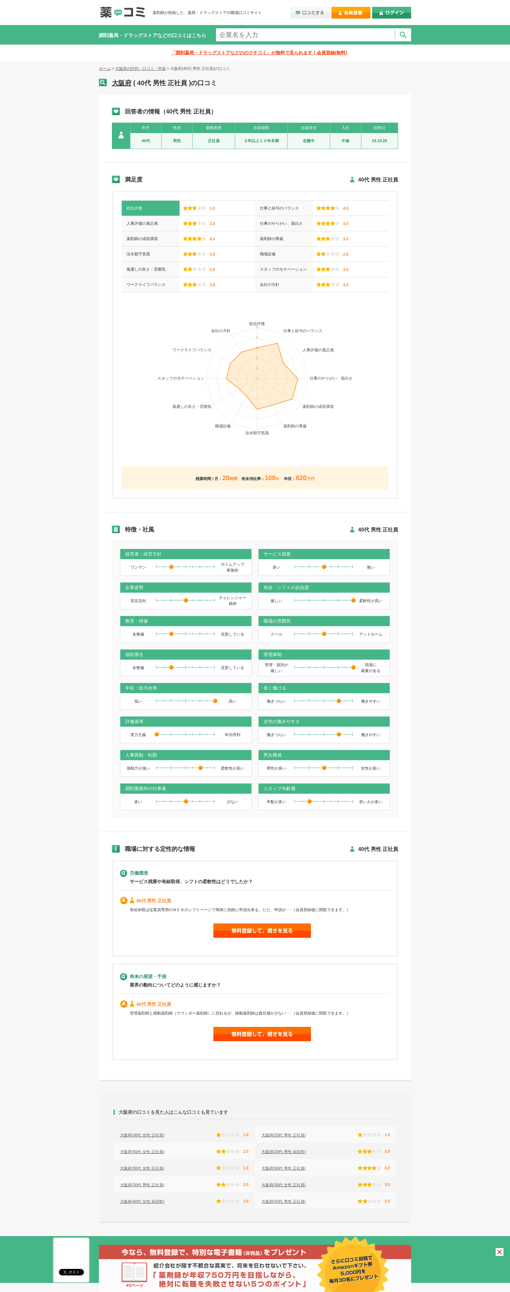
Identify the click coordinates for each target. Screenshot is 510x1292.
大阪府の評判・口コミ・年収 (140, 68)
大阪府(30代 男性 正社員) (142, 1185)
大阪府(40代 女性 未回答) (142, 1201)
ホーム (105, 68)
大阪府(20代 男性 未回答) (284, 1152)
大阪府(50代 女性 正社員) (142, 1152)
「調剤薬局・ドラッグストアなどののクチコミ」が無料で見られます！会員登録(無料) (259, 52)
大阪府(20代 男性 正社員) (284, 1135)
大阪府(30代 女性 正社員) (142, 1135)
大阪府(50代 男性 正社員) (284, 1168)
